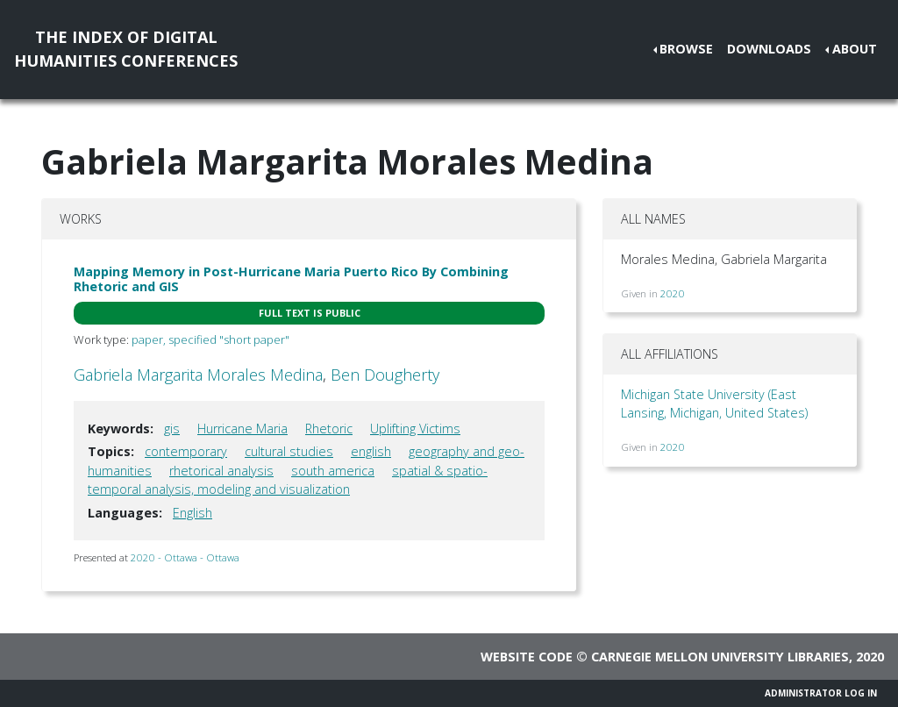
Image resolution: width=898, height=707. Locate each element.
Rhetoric (329, 428)
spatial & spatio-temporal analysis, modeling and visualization (288, 480)
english (371, 451)
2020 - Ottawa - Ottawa (185, 557)
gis (172, 428)
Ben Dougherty (385, 374)
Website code (527, 656)
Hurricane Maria (242, 428)
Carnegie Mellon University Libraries (720, 656)
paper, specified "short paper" (210, 339)
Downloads (769, 48)
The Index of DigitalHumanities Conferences (126, 48)
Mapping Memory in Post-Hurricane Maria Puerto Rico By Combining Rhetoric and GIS (291, 279)
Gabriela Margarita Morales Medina (198, 374)
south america (332, 470)
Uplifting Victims (415, 428)
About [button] (854, 48)
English (192, 512)
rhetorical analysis (221, 470)
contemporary (186, 451)
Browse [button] (686, 48)
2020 (672, 293)
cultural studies (289, 451)
